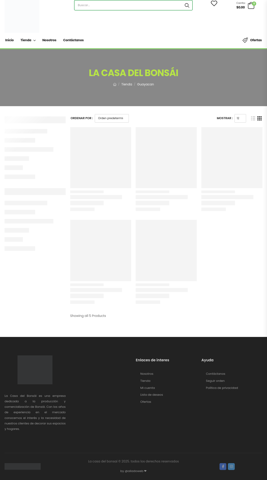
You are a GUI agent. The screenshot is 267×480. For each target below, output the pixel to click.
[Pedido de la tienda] (112, 118)
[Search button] (187, 5)
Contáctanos (73, 40)
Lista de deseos (151, 395)
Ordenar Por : (82, 118)
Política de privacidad (222, 388)
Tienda (25, 40)
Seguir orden (215, 381)
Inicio (9, 40)
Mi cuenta (147, 388)
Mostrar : (225, 118)
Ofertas (256, 40)
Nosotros (49, 40)
